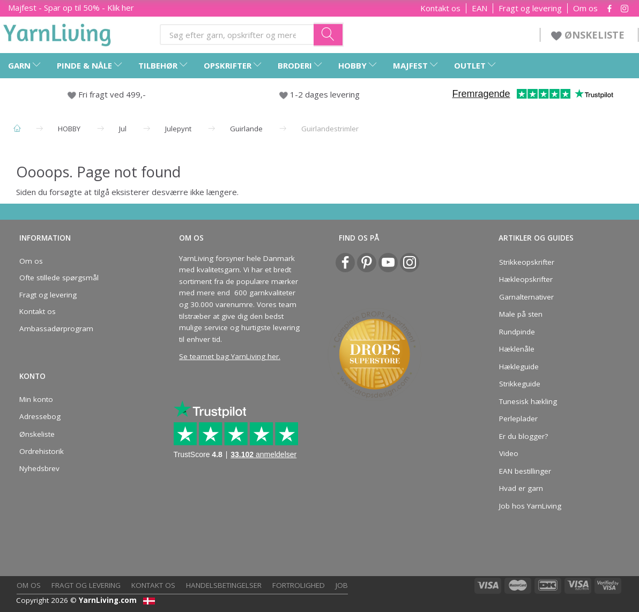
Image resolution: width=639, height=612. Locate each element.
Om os (585, 8)
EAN (479, 8)
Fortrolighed (298, 585)
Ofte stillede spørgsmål (59, 277)
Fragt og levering (530, 8)
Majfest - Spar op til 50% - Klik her (71, 7)
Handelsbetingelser (224, 585)
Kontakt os (440, 8)
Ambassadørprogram (56, 328)
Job (342, 585)
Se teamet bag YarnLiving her (229, 356)
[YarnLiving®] (57, 32)
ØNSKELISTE (589, 34)
